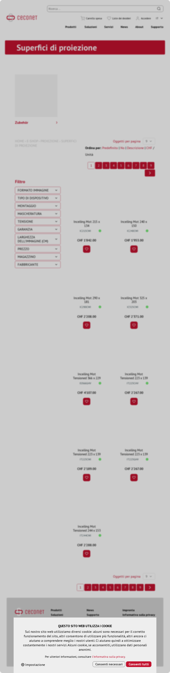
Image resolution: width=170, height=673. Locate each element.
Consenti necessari (109, 664)
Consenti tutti (139, 664)
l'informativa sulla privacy (108, 657)
